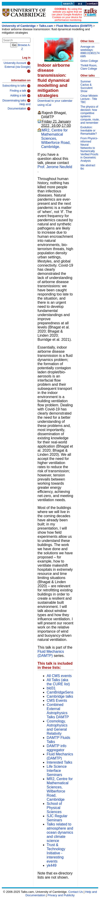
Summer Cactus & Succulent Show (87, 86)
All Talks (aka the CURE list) (58, 682)
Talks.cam (46, 25)
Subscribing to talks (16, 86)
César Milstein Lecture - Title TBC (89, 99)
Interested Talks (59, 762)
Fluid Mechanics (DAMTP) (74, 25)
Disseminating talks (16, 100)
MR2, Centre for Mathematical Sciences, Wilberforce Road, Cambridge (55, 138)
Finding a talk (20, 91)
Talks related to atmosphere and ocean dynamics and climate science (60, 832)
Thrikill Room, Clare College (89, 67)
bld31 (51, 688)
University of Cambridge (19, 25)
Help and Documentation (19, 107)
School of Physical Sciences (54, 808)
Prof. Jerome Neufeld (55, 167)
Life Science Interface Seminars (57, 771)
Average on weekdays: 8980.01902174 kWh (90, 51)
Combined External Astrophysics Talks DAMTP (58, 711)
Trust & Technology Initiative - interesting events (56, 853)
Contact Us (75, 891)
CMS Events (57, 700)
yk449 (52, 865)
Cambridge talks (60, 696)
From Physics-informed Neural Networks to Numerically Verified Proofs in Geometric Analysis (89, 149)
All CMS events (59, 676)
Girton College (89, 61)
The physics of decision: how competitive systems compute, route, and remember (90, 114)
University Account (16, 63)
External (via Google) (17, 69)
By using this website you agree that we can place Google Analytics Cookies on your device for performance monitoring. (67, 14)
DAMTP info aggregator (56, 748)
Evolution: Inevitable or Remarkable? (89, 130)
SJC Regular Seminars (57, 818)
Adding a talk (20, 96)
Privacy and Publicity (61, 895)
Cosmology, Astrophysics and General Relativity (57, 727)
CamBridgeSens (60, 692)
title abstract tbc (88, 167)
